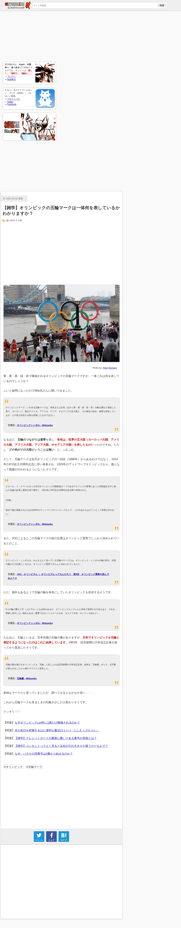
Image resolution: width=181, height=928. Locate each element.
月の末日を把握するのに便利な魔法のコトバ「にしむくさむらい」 (57, 730)
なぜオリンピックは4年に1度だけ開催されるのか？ (47, 722)
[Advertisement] (29, 36)
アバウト (11, 76)
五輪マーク (35, 766)
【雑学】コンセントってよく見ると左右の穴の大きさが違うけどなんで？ (61, 745)
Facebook (11, 104)
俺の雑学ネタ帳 (14, 220)
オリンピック (14, 766)
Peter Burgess (110, 368)
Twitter (10, 102)
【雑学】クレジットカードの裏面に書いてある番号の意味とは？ (56, 738)
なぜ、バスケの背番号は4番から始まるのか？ (44, 753)
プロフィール (13, 99)
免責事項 (11, 79)
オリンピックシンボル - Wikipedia (35, 425)
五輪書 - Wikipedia (27, 678)
